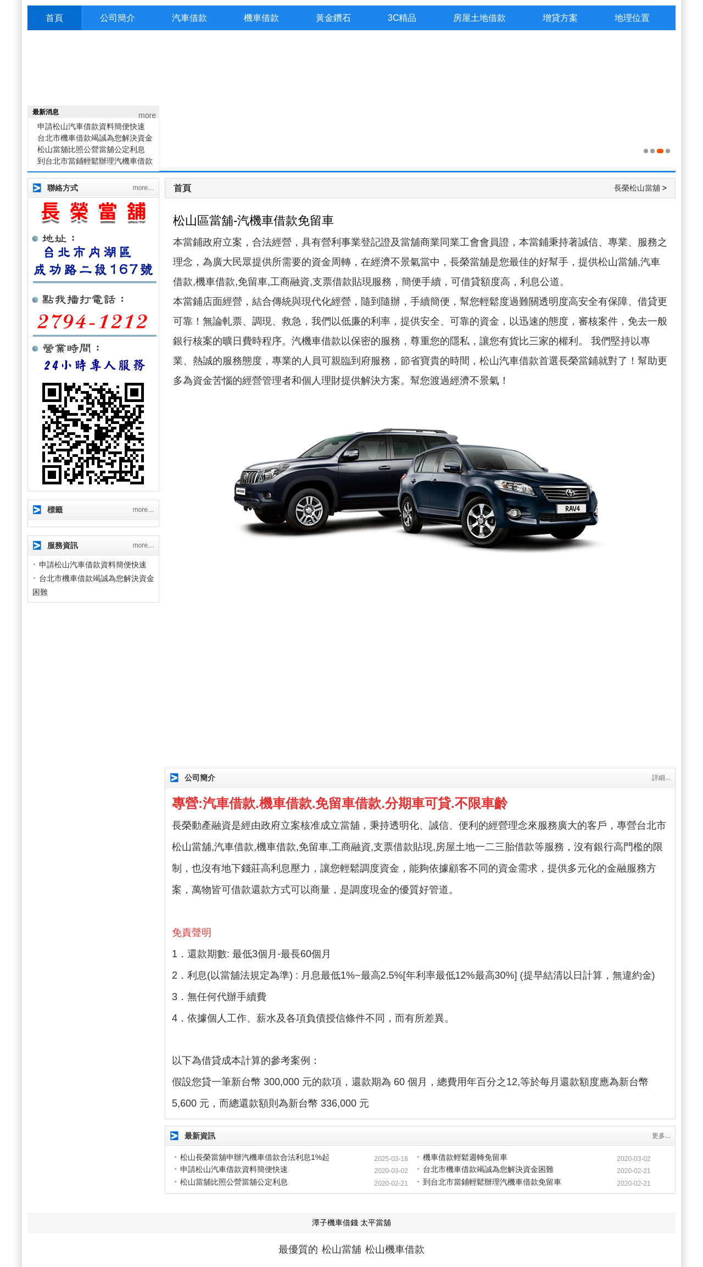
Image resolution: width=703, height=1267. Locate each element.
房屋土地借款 (479, 18)
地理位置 (632, 18)
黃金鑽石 (333, 18)
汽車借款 (189, 18)
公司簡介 (117, 18)
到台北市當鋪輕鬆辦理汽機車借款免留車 (492, 1181)
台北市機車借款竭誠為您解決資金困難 (488, 1169)
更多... (661, 1136)
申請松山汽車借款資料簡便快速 (91, 129)
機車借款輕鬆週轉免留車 (465, 1157)
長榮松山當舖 (637, 187)
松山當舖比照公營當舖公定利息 (91, 152)
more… (143, 188)
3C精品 (402, 18)
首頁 (54, 18)
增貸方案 (560, 18)
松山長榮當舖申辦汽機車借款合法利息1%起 (255, 1157)
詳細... (661, 778)
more (147, 115)
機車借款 (261, 18)
